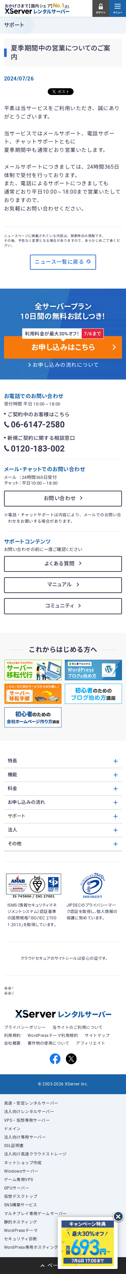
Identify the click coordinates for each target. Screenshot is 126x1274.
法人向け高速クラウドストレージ (35, 1154)
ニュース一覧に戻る (63, 262)
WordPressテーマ (21, 1230)
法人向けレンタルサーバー (29, 1111)
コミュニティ (59, 606)
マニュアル (59, 585)
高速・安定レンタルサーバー (31, 1103)
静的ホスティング (20, 1222)
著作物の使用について (49, 1043)
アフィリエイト (90, 1043)
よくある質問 (60, 564)
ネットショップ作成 (23, 1163)
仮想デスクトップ (21, 1196)
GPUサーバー (16, 1188)
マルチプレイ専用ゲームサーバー (35, 1213)
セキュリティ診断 (20, 1239)
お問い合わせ (60, 498)
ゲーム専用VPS (18, 1179)
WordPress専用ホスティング (31, 1247)
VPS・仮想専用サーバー (27, 1120)
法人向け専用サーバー (25, 1137)
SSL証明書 (14, 1145)
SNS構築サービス (20, 1205)
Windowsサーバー (21, 1171)
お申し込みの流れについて (66, 365)
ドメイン (12, 1128)
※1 (67, 6)
